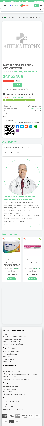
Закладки (8, 392)
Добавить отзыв (12, 152)
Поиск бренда (10, 354)
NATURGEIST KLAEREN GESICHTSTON (23, 17)
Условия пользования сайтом (17, 379)
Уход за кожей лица (12, 342)
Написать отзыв (30, 72)
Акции (7, 357)
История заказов (11, 389)
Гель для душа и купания (15, 337)
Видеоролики (10, 377)
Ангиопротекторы (33, 260)
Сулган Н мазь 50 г (32, 263)
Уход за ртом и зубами (13, 344)
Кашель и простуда (12, 339)
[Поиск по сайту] (41, 10)
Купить (18, 85)
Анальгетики (12, 260)
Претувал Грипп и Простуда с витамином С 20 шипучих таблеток (11, 264)
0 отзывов (18, 72)
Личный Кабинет (11, 386)
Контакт (7, 362)
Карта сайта (9, 359)
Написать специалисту (22, 226)
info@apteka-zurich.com (14, 409)
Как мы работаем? (12, 372)
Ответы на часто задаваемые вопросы (20, 374)
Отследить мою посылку (15, 394)
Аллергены (9, 334)
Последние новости (13, 352)
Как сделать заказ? (12, 369)
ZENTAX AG (36, 108)
